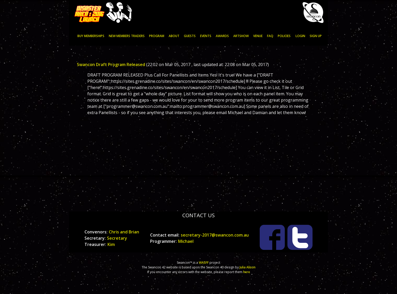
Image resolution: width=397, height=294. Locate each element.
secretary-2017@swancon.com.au (215, 235)
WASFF (204, 262)
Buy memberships (90, 36)
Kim (111, 244)
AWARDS (222, 36)
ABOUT (174, 36)
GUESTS (190, 36)
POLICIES (284, 36)
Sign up (316, 36)
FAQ (270, 36)
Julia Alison (248, 267)
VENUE (258, 36)
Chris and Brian (124, 232)
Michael (186, 241)
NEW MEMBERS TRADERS (127, 36)
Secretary (117, 238)
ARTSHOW (241, 36)
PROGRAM (156, 36)
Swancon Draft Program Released (111, 64)
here (246, 272)
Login (300, 36)
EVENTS (205, 36)
